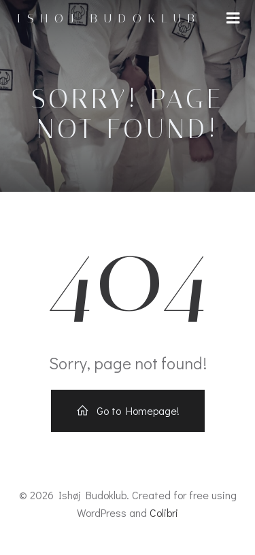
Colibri (164, 512)
